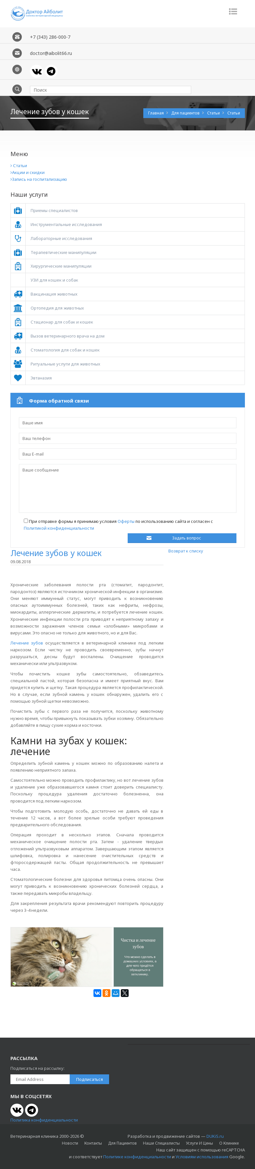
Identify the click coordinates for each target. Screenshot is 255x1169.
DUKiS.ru (215, 1136)
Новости (70, 1143)
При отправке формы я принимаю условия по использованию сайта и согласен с (118, 524)
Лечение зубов (26, 643)
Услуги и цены (199, 1143)
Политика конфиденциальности (44, 1120)
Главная (156, 113)
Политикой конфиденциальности (59, 528)
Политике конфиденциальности (137, 1157)
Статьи (214, 113)
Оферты (126, 521)
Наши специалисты (161, 1143)
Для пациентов (186, 113)
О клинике (229, 1143)
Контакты (93, 1143)
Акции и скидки (27, 172)
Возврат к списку (185, 551)
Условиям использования (202, 1157)
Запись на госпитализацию (38, 179)
